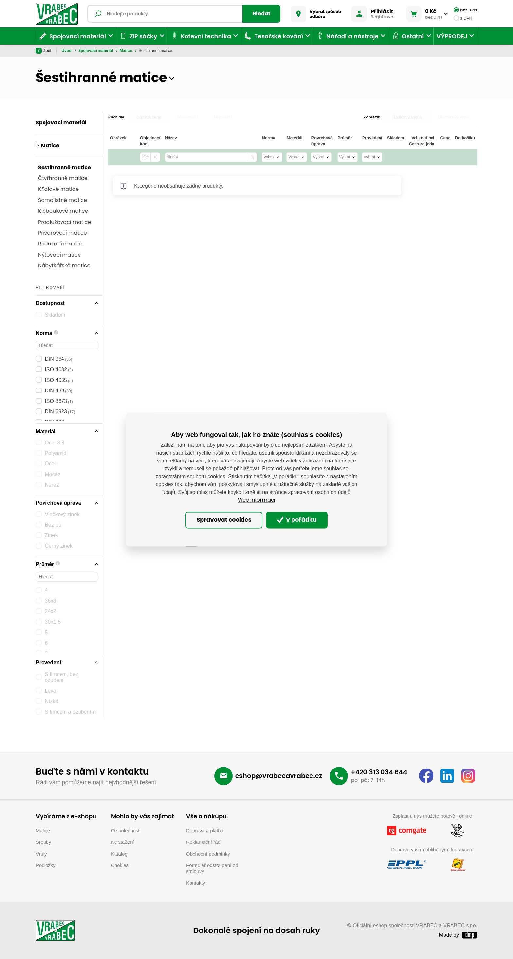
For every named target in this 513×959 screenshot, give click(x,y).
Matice (126, 50)
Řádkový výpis (407, 117)
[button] (172, 78)
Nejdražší (223, 117)
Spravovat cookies (223, 520)
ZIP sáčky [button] (138, 35)
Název (171, 138)
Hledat (262, 13)
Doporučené (148, 117)
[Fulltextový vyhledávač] (183, 14)
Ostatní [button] (407, 35)
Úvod (67, 50)
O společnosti (126, 830)
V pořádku (297, 520)
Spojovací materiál (96, 50)
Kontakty (195, 883)
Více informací (256, 500)
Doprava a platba (204, 830)
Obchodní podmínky (208, 854)
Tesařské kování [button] (273, 35)
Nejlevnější (187, 117)
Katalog (119, 854)
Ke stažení (122, 842)
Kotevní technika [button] (200, 35)
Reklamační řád (203, 842)
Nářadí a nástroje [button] (347, 35)
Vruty (41, 854)
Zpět (43, 51)
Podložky (46, 865)
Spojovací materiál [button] (72, 35)
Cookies (120, 865)
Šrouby (43, 842)
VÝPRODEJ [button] (452, 36)
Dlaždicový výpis (453, 117)
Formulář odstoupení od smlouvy (212, 868)
